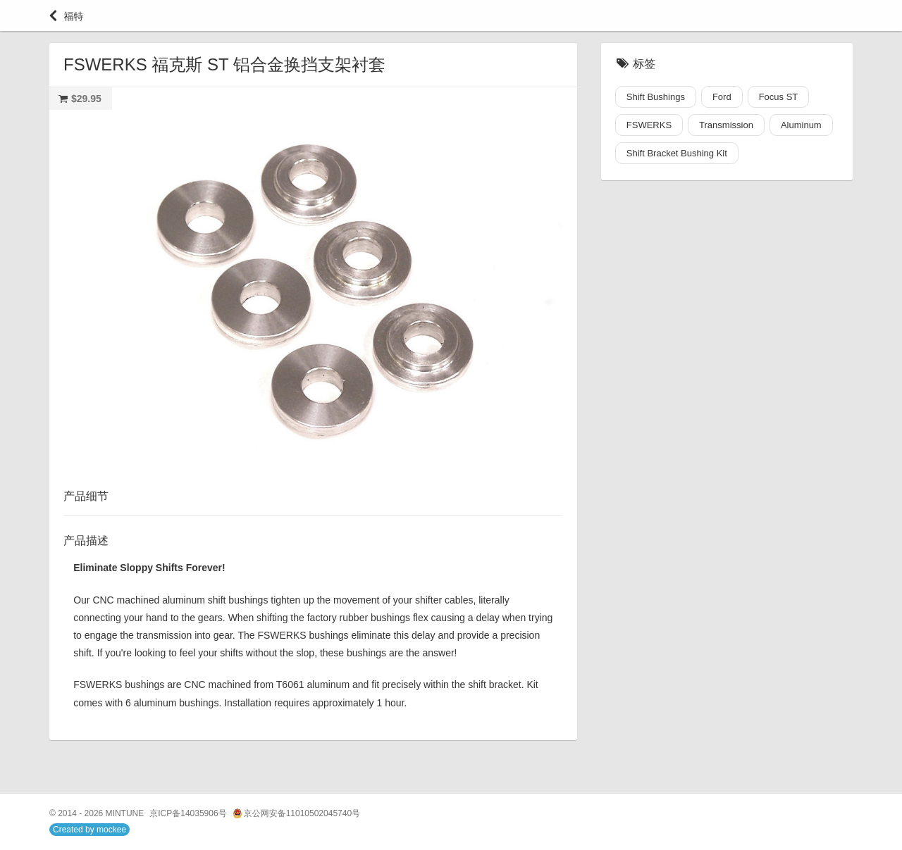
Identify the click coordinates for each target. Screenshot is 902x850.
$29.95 (86, 98)
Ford (721, 97)
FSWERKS (649, 125)
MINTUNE (125, 813)
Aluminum (801, 125)
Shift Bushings (655, 97)
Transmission (726, 125)
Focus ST (778, 97)
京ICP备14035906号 (187, 813)
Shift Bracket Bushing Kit (676, 153)
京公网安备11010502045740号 (296, 813)
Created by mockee (89, 830)
